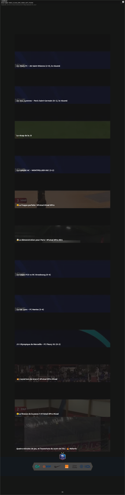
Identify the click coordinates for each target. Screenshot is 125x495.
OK (62, 492)
